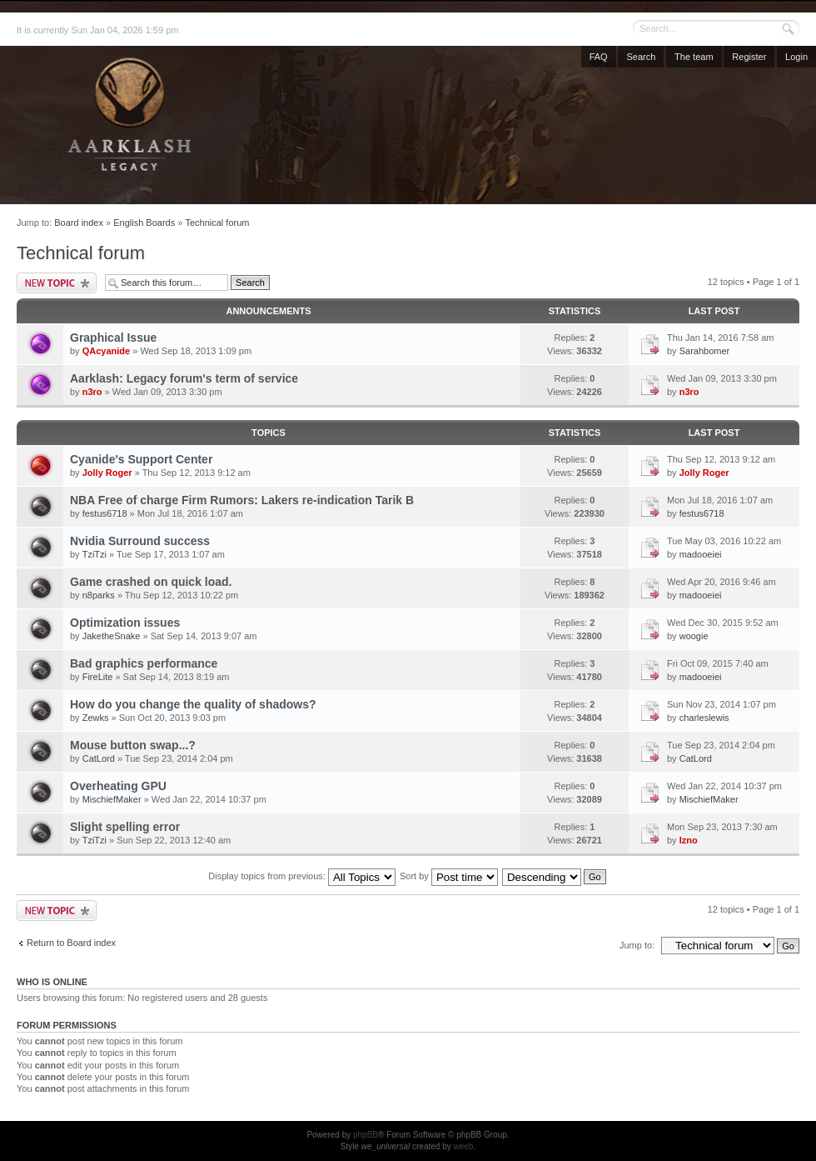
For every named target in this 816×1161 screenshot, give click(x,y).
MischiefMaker (112, 799)
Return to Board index (71, 943)
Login (796, 57)
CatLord (98, 758)
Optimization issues (125, 622)
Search (640, 57)
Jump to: (636, 945)
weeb (463, 1146)
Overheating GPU (118, 786)
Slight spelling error (125, 826)
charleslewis (704, 718)
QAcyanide (106, 351)
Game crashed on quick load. (151, 581)
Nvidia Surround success (140, 541)
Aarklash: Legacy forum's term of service (184, 378)
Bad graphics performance (143, 663)
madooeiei (700, 554)
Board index (78, 223)
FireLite (97, 677)
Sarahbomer (704, 351)
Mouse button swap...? (133, 745)
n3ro (92, 392)
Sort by (449, 876)
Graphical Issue (113, 337)
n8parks (98, 595)
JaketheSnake (111, 636)
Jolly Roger (107, 473)
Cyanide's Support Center (141, 459)
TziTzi (94, 554)
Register (749, 57)
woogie (694, 636)
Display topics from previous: (302, 876)
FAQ (599, 57)
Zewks (95, 718)
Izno (688, 840)
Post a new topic (57, 283)
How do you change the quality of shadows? (193, 704)
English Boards (144, 223)
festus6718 (104, 513)
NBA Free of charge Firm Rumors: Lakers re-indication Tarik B (242, 500)
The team (693, 57)
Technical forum (217, 223)
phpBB (365, 1134)
